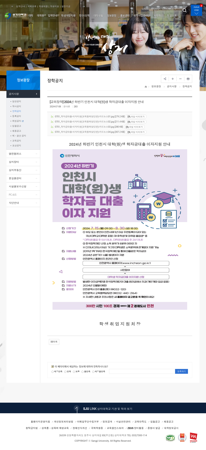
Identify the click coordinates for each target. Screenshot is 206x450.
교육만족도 (140, 421)
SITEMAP (155, 9)
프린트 (188, 79)
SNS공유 (165, 79)
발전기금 (65, 6)
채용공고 (168, 421)
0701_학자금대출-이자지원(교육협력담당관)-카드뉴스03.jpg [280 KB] (87, 127)
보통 (76, 371)
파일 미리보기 (136, 116)
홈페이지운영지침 (40, 421)
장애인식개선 (80, 428)
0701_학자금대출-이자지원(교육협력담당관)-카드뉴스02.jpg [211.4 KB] (88, 121)
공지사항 (171, 86)
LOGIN (145, 9)
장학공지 (187, 86)
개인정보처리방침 (63, 421)
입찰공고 (155, 421)
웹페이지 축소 (180, 79)
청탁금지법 (32, 428)
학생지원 (54, 6)
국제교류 (31, 6)
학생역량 (43, 6)
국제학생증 (97, 428)
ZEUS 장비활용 (136, 428)
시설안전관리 (123, 421)
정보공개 (107, 421)
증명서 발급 (154, 428)
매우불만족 (98, 371)
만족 (67, 371)
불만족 (85, 371)
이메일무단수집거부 (88, 421)
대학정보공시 (171, 428)
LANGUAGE (168, 9)
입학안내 (20, 6)
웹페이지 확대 (173, 79)
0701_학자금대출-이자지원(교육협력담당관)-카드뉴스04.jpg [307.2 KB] (88, 132)
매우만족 (57, 371)
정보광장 (156, 86)
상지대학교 (15, 16)
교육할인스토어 (115, 428)
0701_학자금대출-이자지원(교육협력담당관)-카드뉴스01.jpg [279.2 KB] (88, 116)
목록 (54, 341)
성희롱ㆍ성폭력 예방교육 (55, 428)
